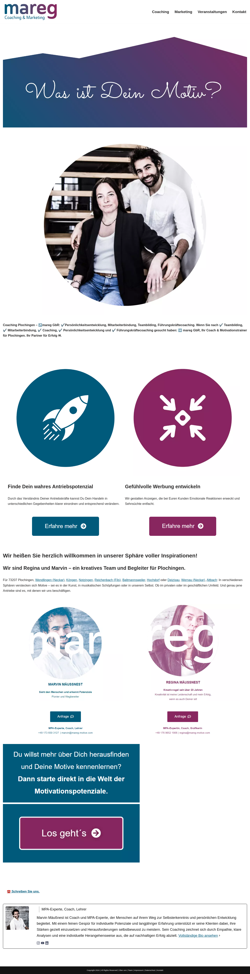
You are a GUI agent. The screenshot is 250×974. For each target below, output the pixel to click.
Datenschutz (150, 970)
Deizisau (173, 580)
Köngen (71, 580)
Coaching (160, 12)
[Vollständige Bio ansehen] (219, 936)
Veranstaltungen (212, 12)
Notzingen (86, 580)
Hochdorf (153, 580)
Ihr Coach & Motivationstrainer (122, 874)
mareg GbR (75, 874)
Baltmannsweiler (133, 580)
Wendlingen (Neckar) (49, 580)
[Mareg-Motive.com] (30, 12)
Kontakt (239, 12)
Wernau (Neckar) (193, 580)
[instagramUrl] (38, 943)
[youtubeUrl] (42, 943)
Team (130, 970)
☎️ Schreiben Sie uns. (23, 891)
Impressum (138, 970)
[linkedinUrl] (46, 943)
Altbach (212, 580)
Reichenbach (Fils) (108, 580)
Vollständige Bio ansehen (198, 936)
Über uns (123, 970)
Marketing (183, 12)
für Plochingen (172, 874)
